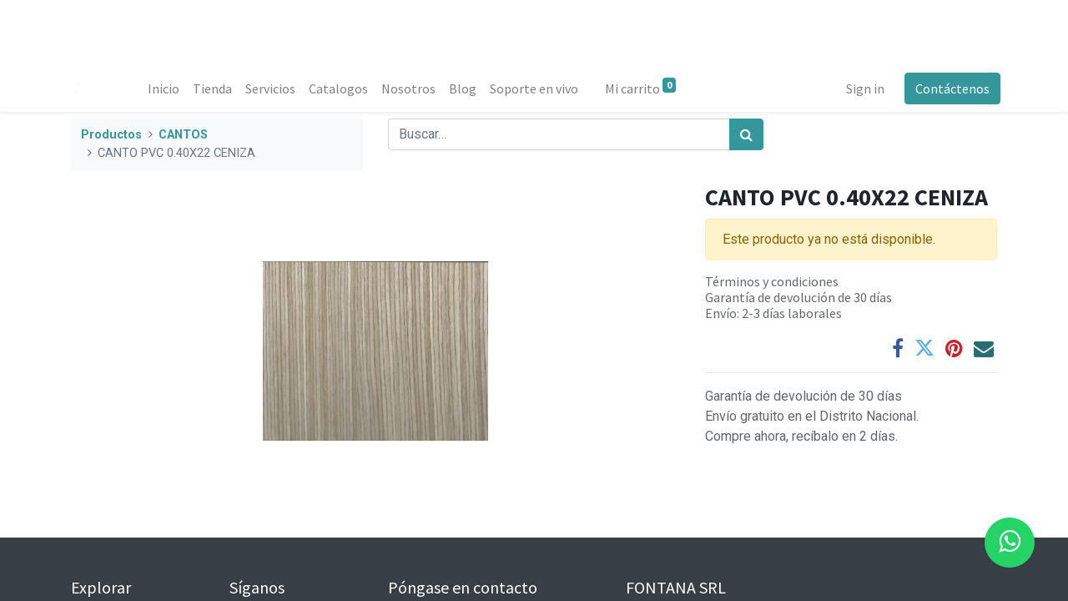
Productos (111, 135)
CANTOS (183, 135)
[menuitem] (166, 88)
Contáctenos (949, 88)
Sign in (862, 88)
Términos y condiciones (772, 281)
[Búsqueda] (746, 134)
